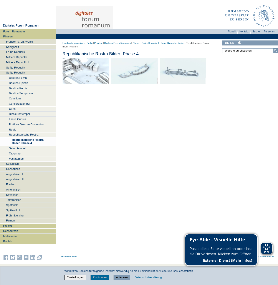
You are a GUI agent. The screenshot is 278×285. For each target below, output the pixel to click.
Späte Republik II (16, 72)
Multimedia (10, 236)
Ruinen (10, 220)
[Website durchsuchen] (250, 50)
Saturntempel (17, 148)
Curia (12, 109)
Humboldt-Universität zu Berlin (78, 43)
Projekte (98, 43)
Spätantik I (12, 205)
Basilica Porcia (18, 88)
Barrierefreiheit (267, 256)
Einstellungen (75, 277)
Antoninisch (13, 189)
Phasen (8, 36)
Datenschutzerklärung (148, 277)
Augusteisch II (14, 179)
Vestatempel (16, 158)
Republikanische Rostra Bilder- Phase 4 (28, 141)
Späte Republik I (16, 67)
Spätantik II (13, 210)
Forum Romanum (14, 31)
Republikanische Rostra (23, 134)
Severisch (12, 194)
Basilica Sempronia (21, 93)
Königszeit (12, 47)
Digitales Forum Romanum (21, 25)
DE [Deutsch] (227, 42)
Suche (256, 31)
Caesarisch (13, 169)
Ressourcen (10, 231)
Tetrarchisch (13, 199)
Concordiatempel (19, 103)
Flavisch (11, 184)
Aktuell (232, 31)
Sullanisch (12, 163)
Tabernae (14, 153)
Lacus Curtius (17, 119)
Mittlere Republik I (17, 57)
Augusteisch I (14, 174)
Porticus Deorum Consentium (27, 124)
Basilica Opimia (18, 83)
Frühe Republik (15, 52)
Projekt (7, 225)
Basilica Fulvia (18, 77)
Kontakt (8, 241)
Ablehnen (122, 277)
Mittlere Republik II (17, 62)
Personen (269, 31)
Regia (12, 129)
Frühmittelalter (15, 215)
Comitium (15, 98)
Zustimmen (100, 277)
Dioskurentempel (19, 114)
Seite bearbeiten (69, 256)
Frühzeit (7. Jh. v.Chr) (19, 41)
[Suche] (275, 50)
